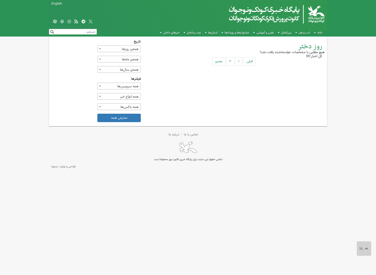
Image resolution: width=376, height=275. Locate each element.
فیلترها (136, 78)
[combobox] (119, 48)
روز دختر (310, 46)
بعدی (218, 61)
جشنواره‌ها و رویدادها (237, 32)
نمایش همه (119, 117)
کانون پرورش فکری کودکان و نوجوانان (268, 14)
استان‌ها (212, 32)
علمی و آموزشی (265, 32)
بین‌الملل (286, 32)
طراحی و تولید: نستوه (63, 166)
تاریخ (137, 41)
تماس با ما (191, 134)
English (56, 3)
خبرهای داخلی (171, 32)
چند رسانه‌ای (194, 32)
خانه (319, 32)
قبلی (250, 61)
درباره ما (174, 134)
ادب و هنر (304, 32)
